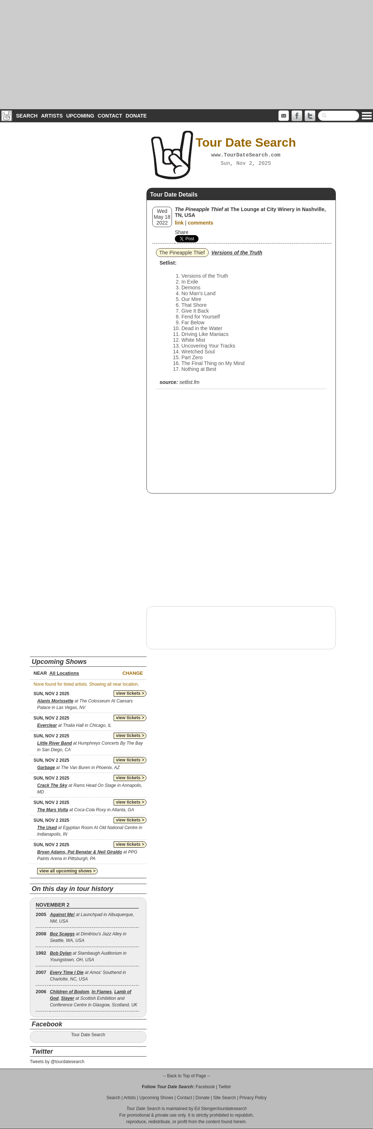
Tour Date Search (88, 1034)
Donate (136, 116)
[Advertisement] (186, 55)
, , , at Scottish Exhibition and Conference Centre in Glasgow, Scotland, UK (93, 998)
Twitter (224, 1086)
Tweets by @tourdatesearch (57, 1061)
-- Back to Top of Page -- (186, 1075)
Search (27, 116)
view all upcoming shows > (67, 871)
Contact (110, 116)
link (179, 223)
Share (181, 232)
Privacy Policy (253, 1097)
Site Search (224, 1097)
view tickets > (130, 693)
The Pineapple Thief (182, 252)
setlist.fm (189, 382)
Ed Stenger (205, 1108)
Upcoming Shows (156, 1097)
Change (132, 673)
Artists (52, 116)
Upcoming (80, 116)
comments (200, 223)
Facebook (205, 1086)
